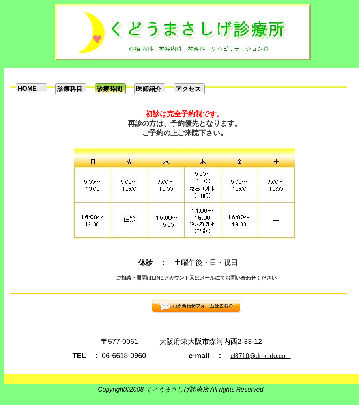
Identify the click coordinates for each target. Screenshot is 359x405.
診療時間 (109, 89)
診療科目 (69, 89)
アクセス (188, 89)
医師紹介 (148, 89)
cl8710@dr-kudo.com (260, 356)
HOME (27, 88)
